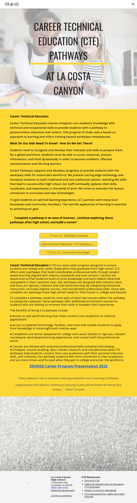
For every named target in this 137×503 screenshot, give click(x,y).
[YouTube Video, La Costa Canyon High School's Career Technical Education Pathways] (68, 433)
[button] (133, 4)
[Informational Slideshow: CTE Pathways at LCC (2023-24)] (68, 244)
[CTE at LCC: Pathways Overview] (68, 235)
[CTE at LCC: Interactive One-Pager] (68, 252)
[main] (68, 59)
